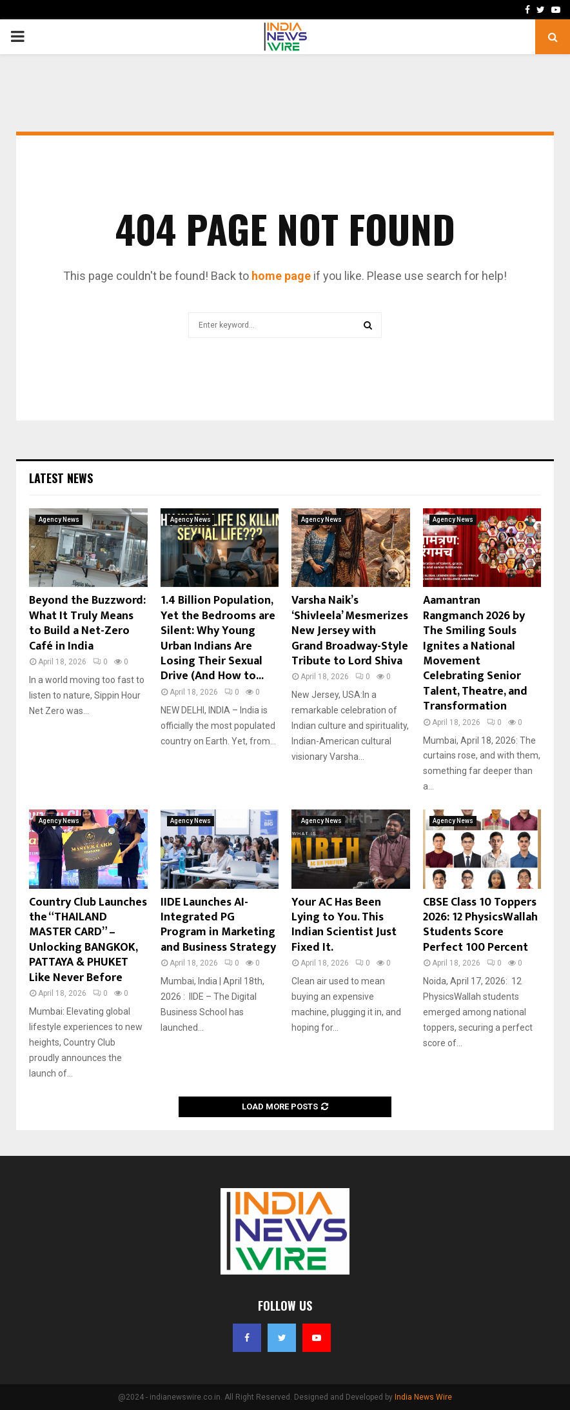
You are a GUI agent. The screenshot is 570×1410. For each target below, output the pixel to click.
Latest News (61, 478)
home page (281, 276)
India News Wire (423, 1397)
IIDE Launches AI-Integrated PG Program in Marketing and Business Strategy (218, 925)
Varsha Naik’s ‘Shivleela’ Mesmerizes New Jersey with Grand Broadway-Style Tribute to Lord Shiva (349, 631)
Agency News (59, 519)
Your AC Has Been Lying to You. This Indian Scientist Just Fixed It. (344, 925)
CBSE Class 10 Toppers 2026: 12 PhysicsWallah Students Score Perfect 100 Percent (480, 925)
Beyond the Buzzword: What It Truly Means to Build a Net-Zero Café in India (87, 623)
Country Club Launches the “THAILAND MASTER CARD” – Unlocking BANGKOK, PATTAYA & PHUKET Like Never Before (88, 940)
